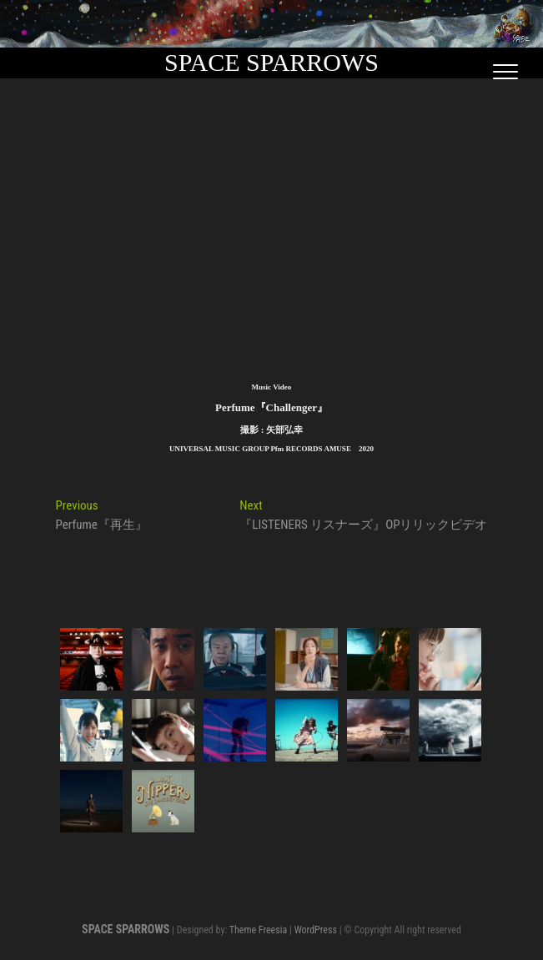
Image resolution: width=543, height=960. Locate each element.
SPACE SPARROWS (271, 62)
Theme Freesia (258, 930)
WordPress (315, 930)
